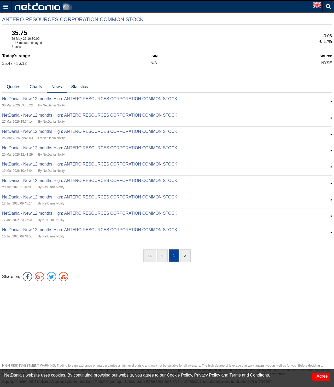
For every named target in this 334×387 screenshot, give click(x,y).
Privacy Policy (207, 375)
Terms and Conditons (249, 375)
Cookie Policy (179, 375)
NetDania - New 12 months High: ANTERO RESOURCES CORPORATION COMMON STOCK (89, 98)
